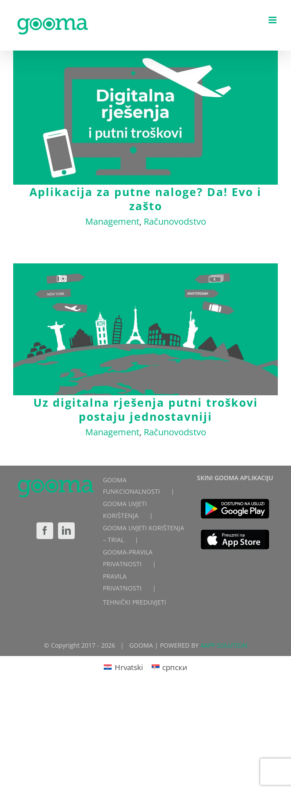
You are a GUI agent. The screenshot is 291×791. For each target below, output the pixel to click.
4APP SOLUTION (223, 645)
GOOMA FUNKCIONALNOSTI (131, 486)
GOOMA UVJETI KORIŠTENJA (125, 509)
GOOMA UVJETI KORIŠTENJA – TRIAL (143, 534)
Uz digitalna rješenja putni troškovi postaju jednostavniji (145, 409)
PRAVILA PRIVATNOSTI (122, 582)
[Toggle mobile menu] (273, 20)
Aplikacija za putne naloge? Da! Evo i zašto (145, 198)
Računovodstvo (175, 221)
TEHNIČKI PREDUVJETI (134, 602)
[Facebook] (44, 530)
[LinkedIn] (66, 530)
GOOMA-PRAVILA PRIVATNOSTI (128, 558)
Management (112, 221)
